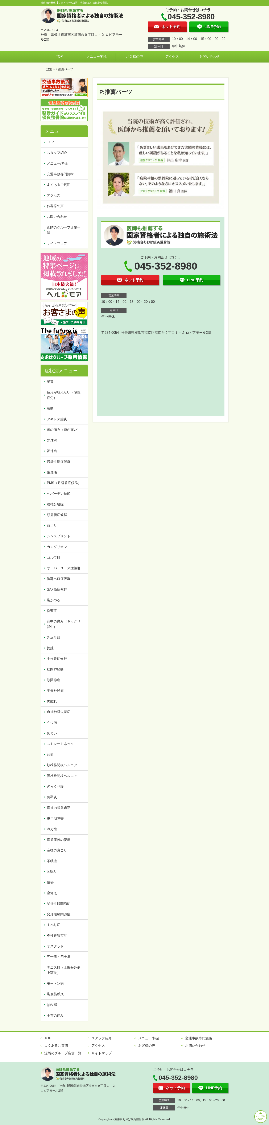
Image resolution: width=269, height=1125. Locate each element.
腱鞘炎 (52, 797)
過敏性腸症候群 (58, 461)
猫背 (50, 381)
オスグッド (55, 946)
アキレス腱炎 (57, 419)
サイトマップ (57, 243)
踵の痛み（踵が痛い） (63, 429)
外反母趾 (53, 637)
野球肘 (52, 440)
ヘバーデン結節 (58, 493)
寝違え (52, 893)
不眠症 (52, 861)
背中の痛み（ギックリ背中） (63, 624)
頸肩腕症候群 (57, 515)
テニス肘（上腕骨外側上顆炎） (63, 970)
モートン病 (55, 983)
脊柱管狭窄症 (57, 935)
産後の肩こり (57, 850)
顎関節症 (53, 680)
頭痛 (50, 754)
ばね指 (52, 1005)
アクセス (172, 56)
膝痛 (50, 408)
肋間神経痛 (55, 669)
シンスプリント (58, 536)
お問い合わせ (209, 56)
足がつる (53, 600)
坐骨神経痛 (55, 690)
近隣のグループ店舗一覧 (63, 230)
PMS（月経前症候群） (64, 483)
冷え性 (52, 829)
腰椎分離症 (55, 504)
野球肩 (52, 451)
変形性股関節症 (58, 903)
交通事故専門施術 (60, 174)
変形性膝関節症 (58, 914)
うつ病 (52, 722)
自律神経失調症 (58, 712)
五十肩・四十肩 (58, 957)
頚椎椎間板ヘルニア (62, 765)
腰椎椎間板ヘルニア (62, 776)
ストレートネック (60, 744)
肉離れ (52, 701)
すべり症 (53, 925)
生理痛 (52, 472)
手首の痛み (55, 1015)
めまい (52, 733)
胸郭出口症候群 (58, 579)
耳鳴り (52, 871)
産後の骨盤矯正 (58, 808)
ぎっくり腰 (55, 786)
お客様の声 (134, 56)
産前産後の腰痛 (58, 840)
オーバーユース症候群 (63, 568)
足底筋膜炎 (55, 994)
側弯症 (52, 611)
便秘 (50, 882)
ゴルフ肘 (53, 557)
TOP (59, 56)
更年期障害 (55, 818)
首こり (52, 525)
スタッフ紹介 (57, 152)
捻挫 (50, 648)
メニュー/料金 (96, 56)
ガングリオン (57, 547)
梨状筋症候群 (57, 589)
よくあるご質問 (58, 184)
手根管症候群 (57, 658)
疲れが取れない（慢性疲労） (63, 395)
